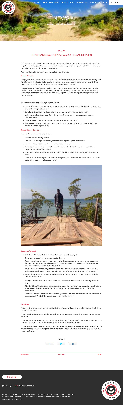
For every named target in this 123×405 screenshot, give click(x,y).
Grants (64, 2)
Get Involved (82, 2)
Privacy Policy (6, 399)
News (72, 2)
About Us (36, 2)
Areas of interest (51, 2)
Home (4, 394)
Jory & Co (18, 399)
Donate (116, 2)
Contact (94, 2)
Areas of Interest (28, 394)
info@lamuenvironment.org (25, 386)
